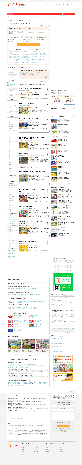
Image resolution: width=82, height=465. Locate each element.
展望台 (45, 54)
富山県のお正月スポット (24, 307)
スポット (10, 13)
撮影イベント (10, 235)
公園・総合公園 (38, 56)
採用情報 (47, 451)
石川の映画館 (25, 408)
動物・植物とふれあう (23, 371)
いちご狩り (11, 54)
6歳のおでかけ (57, 267)
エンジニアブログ (49, 453)
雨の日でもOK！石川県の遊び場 (57, 343)
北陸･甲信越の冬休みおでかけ (14, 294)
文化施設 (14, 56)
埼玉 (25, 16)
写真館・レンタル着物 (19, 62)
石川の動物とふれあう (25, 401)
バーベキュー (27, 53)
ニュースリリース (24, 451)
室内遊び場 (11, 51)
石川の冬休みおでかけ (12, 295)
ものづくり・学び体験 (11, 240)
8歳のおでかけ (57, 270)
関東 (17, 16)
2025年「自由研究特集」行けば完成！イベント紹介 (12, 257)
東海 (28, 16)
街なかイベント (10, 242)
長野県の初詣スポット (22, 302)
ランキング (36, 13)
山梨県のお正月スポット (24, 308)
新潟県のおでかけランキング (31, 364)
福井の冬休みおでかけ (22, 295)
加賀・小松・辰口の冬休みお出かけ (28, 288)
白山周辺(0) (11, 41)
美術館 (10, 56)
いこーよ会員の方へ (63, 431)
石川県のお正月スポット (34, 307)
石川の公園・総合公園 (42, 404)
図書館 (13, 57)
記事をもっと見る (28, 355)
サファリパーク (31, 51)
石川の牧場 (33, 398)
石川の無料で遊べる (19, 404)
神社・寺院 (19, 56)
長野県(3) (10, 34)
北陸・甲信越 (35, 16)
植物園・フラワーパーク (14, 53)
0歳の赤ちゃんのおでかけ (57, 260)
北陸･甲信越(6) (16, 31)
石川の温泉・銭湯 (11, 411)
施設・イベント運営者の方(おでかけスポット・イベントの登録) (25, 421)
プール (17, 57)
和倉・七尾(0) (25, 41)
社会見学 (32, 54)
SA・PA (40, 60)
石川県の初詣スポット (32, 301)
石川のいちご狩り (39, 411)
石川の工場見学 (10, 401)
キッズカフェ (35, 60)
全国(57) (10, 31)
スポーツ (9, 229)
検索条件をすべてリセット (44, 25)
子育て (65, 13)
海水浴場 (21, 57)
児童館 (10, 57)
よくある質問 (35, 447)
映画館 (43, 56)
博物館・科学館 (26, 54)
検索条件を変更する (43, 81)
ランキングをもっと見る (70, 332)
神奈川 (21, 16)
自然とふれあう (11, 373)
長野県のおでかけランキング (26, 367)
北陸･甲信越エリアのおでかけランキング (16, 364)
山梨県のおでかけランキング (14, 367)
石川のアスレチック (34, 404)
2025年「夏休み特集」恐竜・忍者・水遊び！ (12, 251)
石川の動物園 (15, 398)
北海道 (13, 16)
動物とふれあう (64, 4)
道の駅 (40, 59)
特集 (72, 13)
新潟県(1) (18, 34)
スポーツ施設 (31, 56)
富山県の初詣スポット (22, 301)
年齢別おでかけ (45, 13)
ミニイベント (10, 244)
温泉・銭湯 (26, 57)
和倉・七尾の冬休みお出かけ (41, 289)
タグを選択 (12, 80)
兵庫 (45, 16)
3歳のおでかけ (69, 262)
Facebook (22, 453)
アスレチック (25, 56)
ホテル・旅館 (32, 57)
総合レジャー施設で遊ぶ (13, 371)
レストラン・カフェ (21, 59)
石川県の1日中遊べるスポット (57, 346)
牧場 (36, 51)
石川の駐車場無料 (27, 404)
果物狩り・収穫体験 (43, 53)
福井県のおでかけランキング (39, 365)
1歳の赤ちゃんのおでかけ (69, 260)
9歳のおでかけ (69, 270)
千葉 (23, 16)
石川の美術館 (39, 408)
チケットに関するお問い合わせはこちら (63, 428)
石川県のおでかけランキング (26, 365)
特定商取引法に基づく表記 (25, 454)
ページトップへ (71, 391)
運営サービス (48, 449)
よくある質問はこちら (63, 430)
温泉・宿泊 (30, 373)
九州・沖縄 (55, 16)
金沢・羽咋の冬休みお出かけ (14, 288)
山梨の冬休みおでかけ (32, 295)
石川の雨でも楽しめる (12, 408)
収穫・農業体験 (18, 373)
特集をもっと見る (71, 183)
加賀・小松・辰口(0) (26, 39)
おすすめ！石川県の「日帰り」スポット (59, 338)
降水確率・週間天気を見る (69, 104)
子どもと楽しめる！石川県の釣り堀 (58, 349)
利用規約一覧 (23, 447)
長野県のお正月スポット (34, 308)
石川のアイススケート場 (25, 411)
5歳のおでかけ (69, 265)
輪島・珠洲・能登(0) (40, 39)
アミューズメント (27, 60)
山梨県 (72, 328)
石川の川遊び (10, 405)
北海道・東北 (9, 16)
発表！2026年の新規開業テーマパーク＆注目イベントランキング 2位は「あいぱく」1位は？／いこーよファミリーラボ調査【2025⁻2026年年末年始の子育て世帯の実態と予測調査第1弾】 (31, 427)
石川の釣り (28, 398)
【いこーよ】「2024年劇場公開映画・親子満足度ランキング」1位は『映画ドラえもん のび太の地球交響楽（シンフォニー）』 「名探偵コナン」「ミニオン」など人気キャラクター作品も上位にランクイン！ (31, 434)
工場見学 (37, 54)
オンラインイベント (26, 13)
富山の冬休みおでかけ (35, 294)
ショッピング (28, 59)
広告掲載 (22, 449)
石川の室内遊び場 (19, 408)
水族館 (39, 51)
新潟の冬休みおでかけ (25, 294)
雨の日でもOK (58, 4)
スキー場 (37, 57)
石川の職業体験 (38, 401)
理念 (47, 447)
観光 (43, 59)
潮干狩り (20, 54)
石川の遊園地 (10, 398)
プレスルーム (35, 449)
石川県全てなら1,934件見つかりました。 (28, 73)
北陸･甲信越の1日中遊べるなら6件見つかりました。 (30, 72)
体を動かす (24, 373)
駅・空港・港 (11, 62)
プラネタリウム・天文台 (14, 60)
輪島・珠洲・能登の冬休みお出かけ (15, 289)
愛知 (30, 16)
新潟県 (58, 328)
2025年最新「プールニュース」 (12, 254)
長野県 (63, 330)
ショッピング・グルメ (11, 233)
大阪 (41, 16)
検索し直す (46, 77)
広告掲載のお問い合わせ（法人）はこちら (63, 422)
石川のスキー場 (17, 411)
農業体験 (16, 54)
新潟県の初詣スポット (12, 301)
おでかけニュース (56, 13)
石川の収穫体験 (32, 401)
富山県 (62, 328)
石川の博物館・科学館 (32, 408)
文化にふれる (38, 371)
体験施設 (41, 54)
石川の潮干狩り (33, 411)
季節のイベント (10, 238)
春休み (54, 4)
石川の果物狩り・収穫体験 (12, 413)
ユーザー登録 (10, 421)
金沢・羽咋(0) (11, 39)
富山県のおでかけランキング (14, 365)
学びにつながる (32, 371)
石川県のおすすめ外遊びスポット (58, 351)
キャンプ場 (22, 53)
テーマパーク (20, 51)
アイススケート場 (12, 59)
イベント (16, 13)
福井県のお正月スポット (13, 308)
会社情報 (60, 449)
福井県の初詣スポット (41, 301)
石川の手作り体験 (17, 401)
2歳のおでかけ (57, 262)
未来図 (60, 447)
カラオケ (21, 60)
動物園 (25, 51)
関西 (39, 16)
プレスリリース (61, 451)
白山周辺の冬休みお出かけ (28, 289)
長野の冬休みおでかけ (41, 295)
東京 (19, 16)
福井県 (69, 328)
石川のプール (38, 398)
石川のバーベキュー (22, 398)
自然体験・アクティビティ (30, 62)
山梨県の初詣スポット (12, 302)
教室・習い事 (35, 59)
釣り (32, 53)
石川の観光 (43, 398)
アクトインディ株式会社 (59, 443)
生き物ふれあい (10, 231)
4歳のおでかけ (57, 265)
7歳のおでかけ (69, 267)
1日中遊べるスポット (71, 4)
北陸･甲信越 (54, 328)
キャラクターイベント (11, 246)
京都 (43, 16)
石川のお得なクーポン (12, 404)
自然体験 (9, 227)
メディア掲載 (35, 451)
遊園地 (15, 51)
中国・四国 (49, 16)
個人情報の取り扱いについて (63, 420)
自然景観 (36, 53)
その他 (38, 62)
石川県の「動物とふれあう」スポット (59, 340)
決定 (28, 44)
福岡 (58, 16)
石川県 (65, 328)
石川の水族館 (44, 408)
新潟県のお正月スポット (13, 307)
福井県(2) (26, 34)
